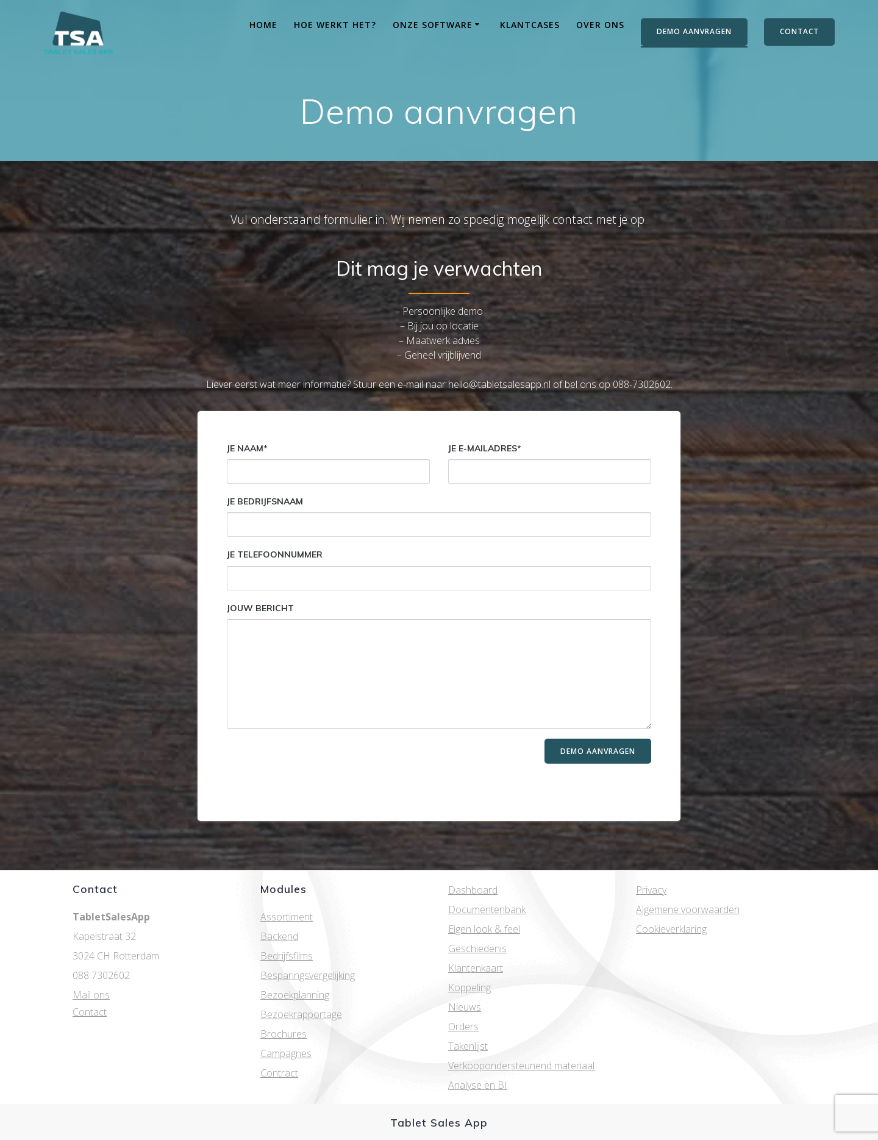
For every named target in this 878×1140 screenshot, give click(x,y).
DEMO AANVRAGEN (694, 31)
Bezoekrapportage (301, 1014)
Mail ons (91, 995)
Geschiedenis (477, 948)
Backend (279, 936)
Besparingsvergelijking (307, 975)
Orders (463, 1026)
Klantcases (530, 24)
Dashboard (473, 890)
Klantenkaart (475, 968)
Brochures (283, 1034)
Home (263, 24)
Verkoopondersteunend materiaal (521, 1065)
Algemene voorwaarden (688, 909)
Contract (279, 1073)
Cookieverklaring (671, 929)
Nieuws (464, 1007)
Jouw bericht (439, 666)
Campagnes (286, 1053)
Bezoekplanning (294, 995)
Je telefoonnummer (439, 569)
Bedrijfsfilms (286, 956)
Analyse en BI (477, 1085)
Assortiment (286, 916)
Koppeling (469, 987)
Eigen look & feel (484, 929)
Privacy (651, 890)
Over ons (600, 24)
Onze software (433, 24)
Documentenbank (487, 909)
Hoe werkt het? (335, 24)
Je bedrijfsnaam (439, 516)
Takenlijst (468, 1046)
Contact (90, 1012)
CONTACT (799, 31)
